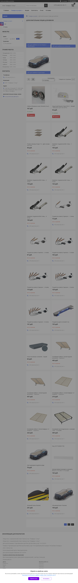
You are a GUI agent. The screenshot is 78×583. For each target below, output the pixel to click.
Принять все (33, 578)
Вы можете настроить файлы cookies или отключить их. (38, 575)
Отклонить (46, 578)
